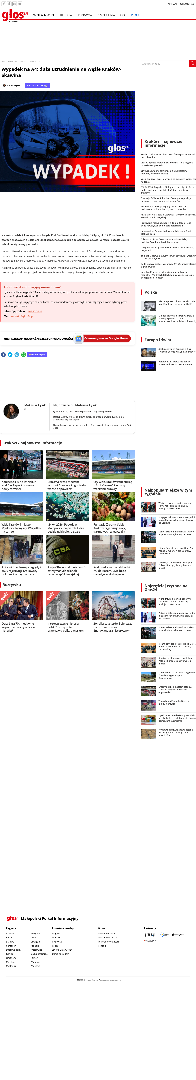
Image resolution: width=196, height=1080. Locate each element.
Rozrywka (85, 15)
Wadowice (36, 962)
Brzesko (10, 941)
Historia (66, 15)
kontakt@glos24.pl (22, 316)
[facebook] (3, 355)
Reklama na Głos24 (107, 937)
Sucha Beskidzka (39, 953)
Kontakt (102, 945)
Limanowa (11, 957)
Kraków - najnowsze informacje (32, 442)
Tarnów (34, 957)
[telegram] (16, 355)
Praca (135, 15)
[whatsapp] (23, 355)
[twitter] (10, 355)
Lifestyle (56, 937)
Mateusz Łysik (13, 85)
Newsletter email (106, 933)
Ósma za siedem (60, 953)
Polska (151, 292)
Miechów (10, 962)
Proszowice (36, 949)
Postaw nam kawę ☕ (37, 85)
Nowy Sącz (36, 933)
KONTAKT (172, 3)
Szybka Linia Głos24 (111, 15)
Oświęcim (36, 941)
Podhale (35, 945)
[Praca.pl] (150, 935)
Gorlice (9, 953)
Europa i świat (158, 339)
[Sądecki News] (164, 935)
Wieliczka (35, 965)
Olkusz (34, 937)
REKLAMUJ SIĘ (187, 3)
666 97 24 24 (35, 311)
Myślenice (11, 965)
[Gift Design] (150, 941)
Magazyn (56, 933)
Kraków (10, 933)
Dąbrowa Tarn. (13, 949)
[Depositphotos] (178, 935)
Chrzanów (11, 945)
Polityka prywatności (108, 941)
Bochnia (10, 937)
